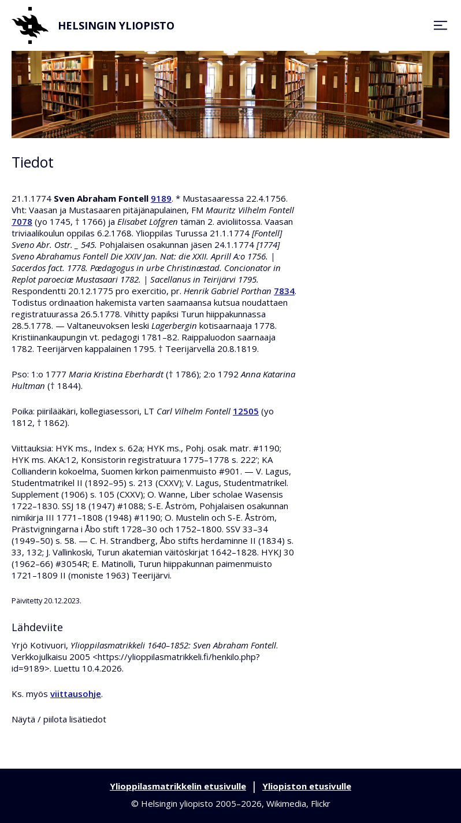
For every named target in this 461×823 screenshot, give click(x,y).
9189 (161, 198)
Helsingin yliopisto (93, 25)
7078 (22, 221)
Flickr (320, 803)
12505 (246, 411)
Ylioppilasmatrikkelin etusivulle (178, 786)
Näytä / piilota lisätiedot (59, 719)
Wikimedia (286, 803)
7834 (284, 290)
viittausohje (75, 693)
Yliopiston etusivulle (306, 786)
